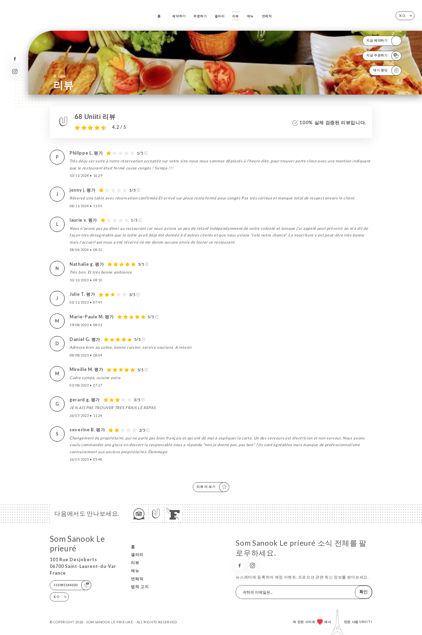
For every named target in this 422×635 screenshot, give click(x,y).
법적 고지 (140, 586)
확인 (363, 591)
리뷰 (235, 16)
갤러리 (220, 16)
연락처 (267, 16)
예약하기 (179, 16)
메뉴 (250, 16)
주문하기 (200, 16)
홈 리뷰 (59, 75)
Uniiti (365, 622)
